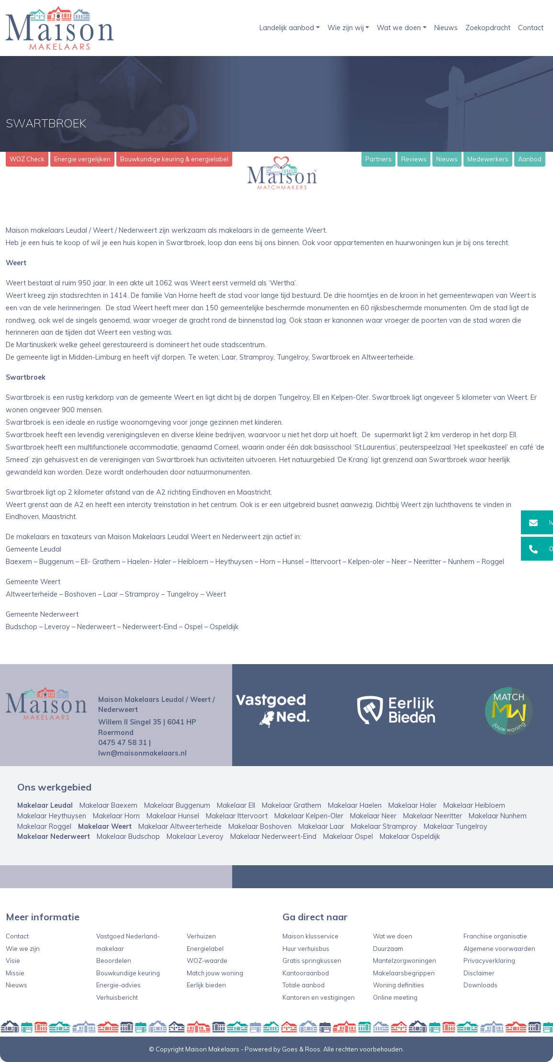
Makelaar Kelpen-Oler (308, 816)
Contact (530, 27)
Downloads (480, 985)
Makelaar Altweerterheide (180, 826)
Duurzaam (388, 948)
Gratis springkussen (311, 960)
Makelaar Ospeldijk (410, 836)
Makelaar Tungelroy (455, 826)
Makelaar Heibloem (474, 805)
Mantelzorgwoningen (404, 960)
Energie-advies (118, 985)
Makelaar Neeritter (432, 816)
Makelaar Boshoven (260, 826)
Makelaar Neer (373, 816)
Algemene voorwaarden (499, 948)
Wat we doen (399, 27)
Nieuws (446, 27)
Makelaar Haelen (355, 805)
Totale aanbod (303, 985)
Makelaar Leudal (45, 805)
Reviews (414, 159)
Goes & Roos (301, 1049)
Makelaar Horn (116, 816)
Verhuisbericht (117, 997)
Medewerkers (487, 159)
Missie (15, 973)
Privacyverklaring (489, 960)
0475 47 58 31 (122, 742)
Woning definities (398, 985)
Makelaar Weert (105, 826)
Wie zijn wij (345, 27)
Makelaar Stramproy (384, 826)
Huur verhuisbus (305, 948)
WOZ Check (27, 159)
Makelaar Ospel (348, 836)
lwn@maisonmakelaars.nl (142, 753)
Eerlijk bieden (206, 985)
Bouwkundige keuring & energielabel (174, 159)
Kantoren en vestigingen (318, 997)
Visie (13, 960)
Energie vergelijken (82, 159)
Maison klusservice (310, 936)
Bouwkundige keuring (128, 973)
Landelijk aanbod (287, 27)
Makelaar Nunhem (498, 816)
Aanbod (530, 159)
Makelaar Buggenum (177, 805)
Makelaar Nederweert (53, 836)
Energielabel (205, 948)
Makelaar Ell (236, 805)
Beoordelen (113, 960)
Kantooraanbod (305, 973)
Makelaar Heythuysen (51, 816)
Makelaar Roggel (44, 826)
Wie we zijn (23, 948)
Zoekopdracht (487, 27)
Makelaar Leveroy (195, 836)
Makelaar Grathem (291, 805)
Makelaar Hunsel (173, 816)
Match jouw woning (215, 973)
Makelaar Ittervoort (237, 816)
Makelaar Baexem (108, 805)
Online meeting (395, 997)
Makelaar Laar (321, 826)
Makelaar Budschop (128, 836)
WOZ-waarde (207, 960)
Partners (378, 159)
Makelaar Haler (412, 805)
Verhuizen (201, 936)
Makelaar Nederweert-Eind (273, 836)
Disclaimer (479, 973)
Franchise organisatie (495, 936)
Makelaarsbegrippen (404, 973)
